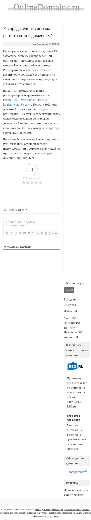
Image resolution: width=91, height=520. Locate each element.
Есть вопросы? (52, 516)
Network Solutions (33, 100)
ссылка (52, 513)
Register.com (11, 104)
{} (46, 233)
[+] (51, 233)
